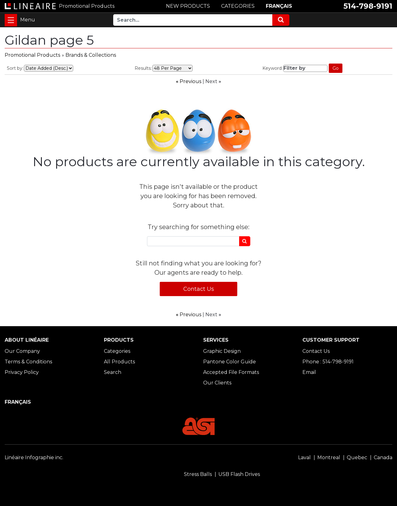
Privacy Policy (22, 372)
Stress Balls (198, 474)
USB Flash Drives (239, 474)
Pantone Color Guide (229, 362)
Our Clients (217, 383)
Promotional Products (32, 55)
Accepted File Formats (231, 372)
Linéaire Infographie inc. (34, 457)
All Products (119, 362)
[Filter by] (305, 68)
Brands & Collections (90, 55)
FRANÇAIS (279, 6)
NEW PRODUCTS (188, 6)
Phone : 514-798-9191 (328, 362)
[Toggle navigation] (11, 20)
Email (309, 372)
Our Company (22, 351)
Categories (117, 351)
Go (335, 68)
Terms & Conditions (28, 362)
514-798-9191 (367, 6)
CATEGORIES (238, 6)
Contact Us (198, 289)
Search (112, 372)
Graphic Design (222, 351)
